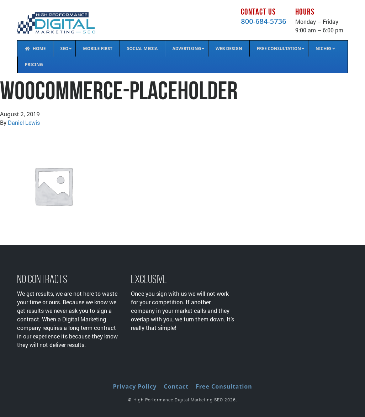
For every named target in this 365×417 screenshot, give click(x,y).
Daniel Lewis (24, 122)
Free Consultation (224, 386)
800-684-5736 (263, 21)
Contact (176, 386)
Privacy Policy (135, 386)
